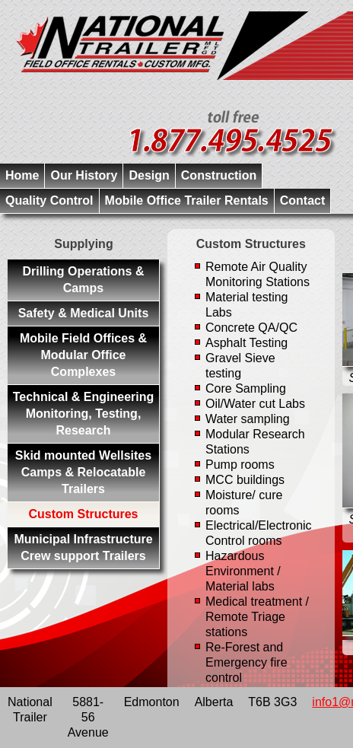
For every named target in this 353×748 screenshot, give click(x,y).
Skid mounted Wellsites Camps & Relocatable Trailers (83, 472)
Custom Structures (83, 514)
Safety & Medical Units (83, 313)
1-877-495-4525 (233, 135)
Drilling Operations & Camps (83, 279)
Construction (219, 175)
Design (149, 175)
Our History (83, 175)
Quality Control (49, 200)
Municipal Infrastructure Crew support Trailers (83, 547)
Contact (303, 200)
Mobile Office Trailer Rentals (187, 200)
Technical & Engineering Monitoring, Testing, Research (83, 413)
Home (22, 175)
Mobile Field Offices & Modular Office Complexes (83, 355)
